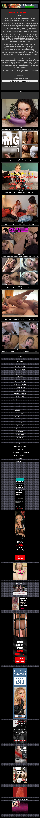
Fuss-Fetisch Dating (20, 446)
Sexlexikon (20, 449)
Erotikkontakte (20, 423)
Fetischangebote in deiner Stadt (20, 452)
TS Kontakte (19, 376)
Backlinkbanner (20, 458)
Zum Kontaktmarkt (20, 366)
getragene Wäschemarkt (20, 399)
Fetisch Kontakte (20, 402)
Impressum (20, 356)
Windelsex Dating (20, 387)
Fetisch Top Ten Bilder (20, 393)
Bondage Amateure (20, 408)
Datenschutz (20, 461)
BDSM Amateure (20, 411)
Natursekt (20, 426)
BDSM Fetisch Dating (20, 384)
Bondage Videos (20, 405)
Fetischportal (20, 431)
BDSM (20, 440)
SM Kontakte (20, 429)
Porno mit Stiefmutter (20, 455)
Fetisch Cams (20, 443)
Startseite (20, 361)
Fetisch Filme (20, 434)
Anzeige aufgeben (20, 369)
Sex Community (20, 417)
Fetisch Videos (20, 437)
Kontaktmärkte (20, 420)
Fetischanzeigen (20, 381)
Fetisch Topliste (20, 390)
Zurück (20, 91)
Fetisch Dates (20, 396)
